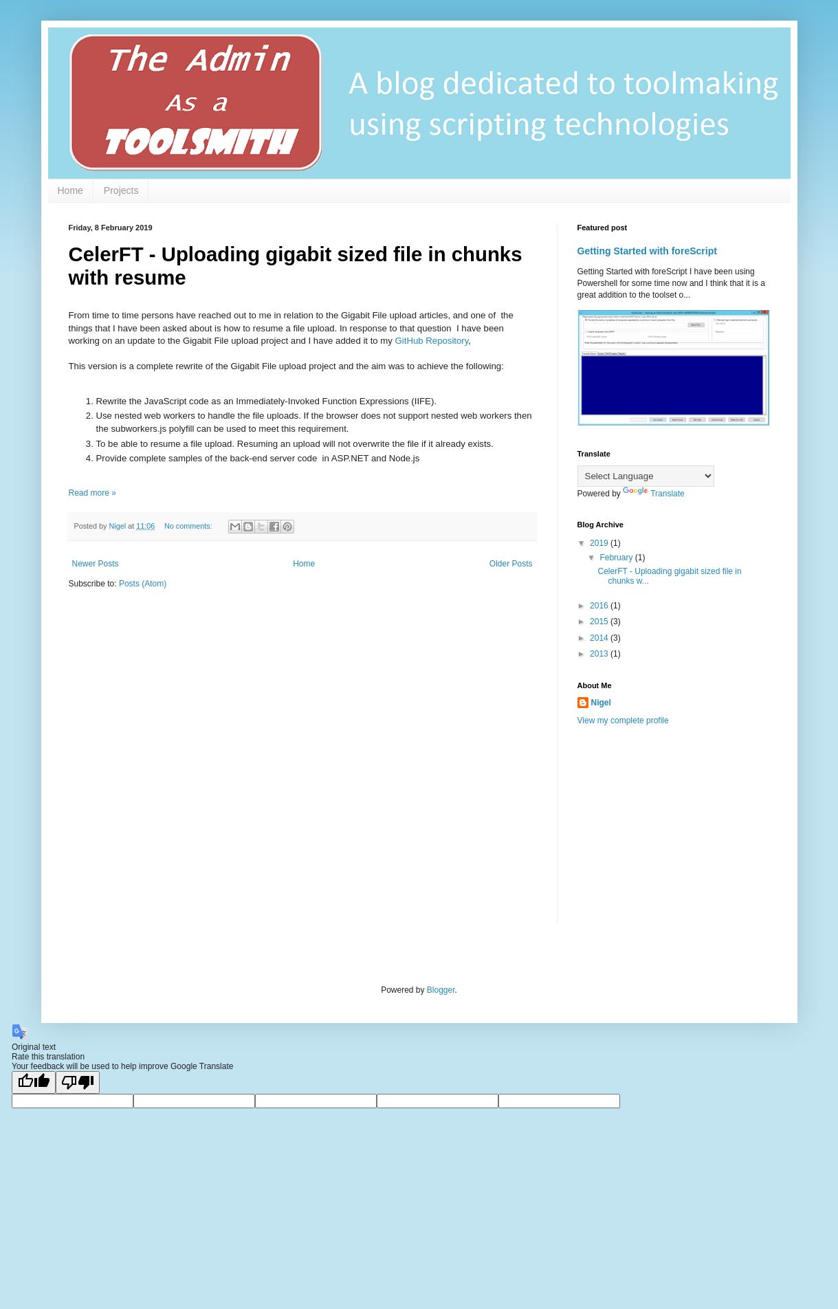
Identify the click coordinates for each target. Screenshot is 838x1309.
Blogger (441, 990)
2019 (600, 543)
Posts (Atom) (142, 583)
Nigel (601, 702)
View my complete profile (623, 720)
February (617, 557)
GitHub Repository (432, 341)
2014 (600, 638)
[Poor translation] (78, 1082)
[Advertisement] (680, 833)
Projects (121, 190)
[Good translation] (34, 1082)
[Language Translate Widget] (645, 476)
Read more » (92, 493)
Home (70, 190)
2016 (600, 605)
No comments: (189, 526)
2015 (600, 621)
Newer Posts (95, 564)
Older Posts (511, 564)
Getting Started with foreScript (647, 250)
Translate (654, 493)
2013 (600, 654)
